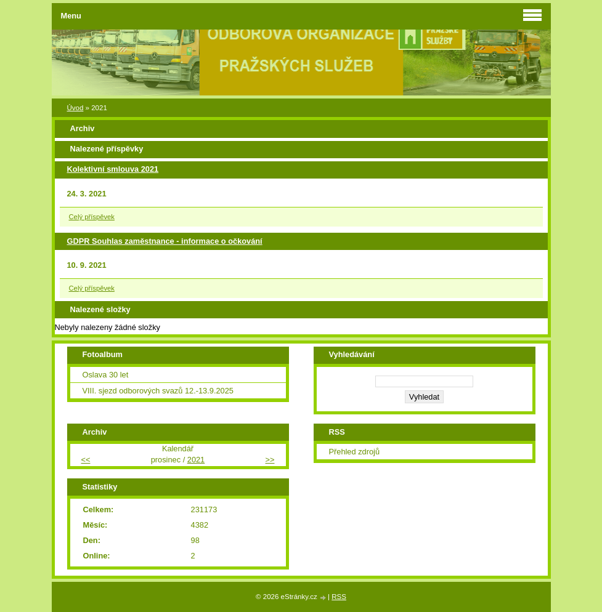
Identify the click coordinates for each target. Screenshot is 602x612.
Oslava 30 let (106, 374)
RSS (339, 596)
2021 (196, 459)
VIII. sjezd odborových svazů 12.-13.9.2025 (158, 390)
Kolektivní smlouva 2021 (113, 169)
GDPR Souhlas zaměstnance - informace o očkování (164, 241)
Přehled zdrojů (354, 451)
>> (270, 459)
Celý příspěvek (92, 216)
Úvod (75, 107)
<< (86, 459)
